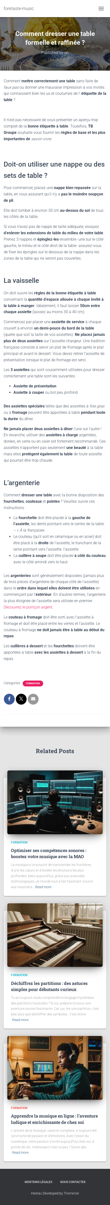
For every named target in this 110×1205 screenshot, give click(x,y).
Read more (43, 887)
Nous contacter (73, 1182)
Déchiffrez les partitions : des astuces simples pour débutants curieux (49, 986)
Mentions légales (38, 1182)
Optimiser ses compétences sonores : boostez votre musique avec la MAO (48, 853)
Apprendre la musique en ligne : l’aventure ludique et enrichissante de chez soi (54, 1119)
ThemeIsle (71, 1193)
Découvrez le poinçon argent (28, 607)
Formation (33, 683)
